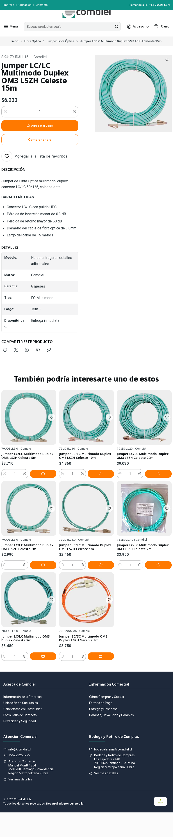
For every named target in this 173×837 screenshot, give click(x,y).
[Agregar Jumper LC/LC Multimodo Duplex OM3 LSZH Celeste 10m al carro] (104, 505)
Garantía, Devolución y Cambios (111, 739)
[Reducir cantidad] (5, 122)
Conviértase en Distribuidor (22, 733)
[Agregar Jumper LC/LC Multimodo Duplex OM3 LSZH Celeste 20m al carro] (161, 511)
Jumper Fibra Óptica (60, 51)
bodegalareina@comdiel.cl (110, 773)
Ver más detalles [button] (17, 803)
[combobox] (73, 36)
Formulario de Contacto (20, 739)
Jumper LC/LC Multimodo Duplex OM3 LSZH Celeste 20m (141, 490)
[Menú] (10, 36)
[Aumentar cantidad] (74, 122)
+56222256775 (16, 780)
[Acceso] (140, 36)
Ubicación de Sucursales (20, 727)
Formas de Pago (100, 727)
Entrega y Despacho (103, 733)
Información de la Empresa (22, 721)
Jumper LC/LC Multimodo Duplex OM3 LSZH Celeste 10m (83, 484)
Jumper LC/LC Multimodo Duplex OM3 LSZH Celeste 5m (28, 476)
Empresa (8, 5)
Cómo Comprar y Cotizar (106, 721)
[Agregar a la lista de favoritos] (34, 166)
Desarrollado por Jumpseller (65, 828)
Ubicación (25, 5)
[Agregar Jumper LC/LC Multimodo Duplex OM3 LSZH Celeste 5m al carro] (46, 499)
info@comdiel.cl (17, 773)
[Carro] (161, 36)
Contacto (42, 5)
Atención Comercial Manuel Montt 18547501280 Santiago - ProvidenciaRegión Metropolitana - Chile (28, 792)
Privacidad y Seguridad (19, 745)
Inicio (14, 51)
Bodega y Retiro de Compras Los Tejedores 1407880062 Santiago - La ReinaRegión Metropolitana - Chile (112, 786)
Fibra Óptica (32, 51)
